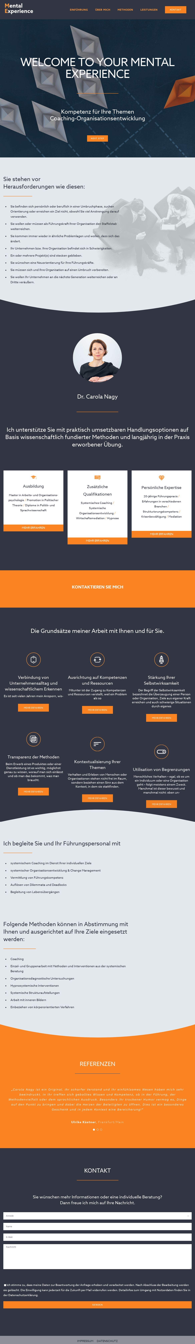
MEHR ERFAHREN (30, 528)
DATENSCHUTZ (107, 1338)
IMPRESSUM (85, 1338)
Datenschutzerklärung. (23, 1295)
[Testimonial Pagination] (94, 1130)
